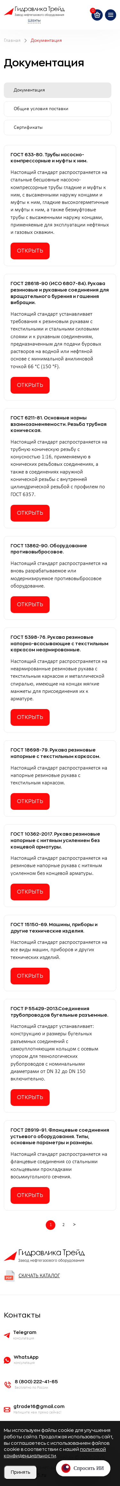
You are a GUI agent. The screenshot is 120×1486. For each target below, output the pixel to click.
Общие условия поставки (41, 108)
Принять (20, 1472)
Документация (29, 90)
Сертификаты (28, 127)
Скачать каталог (32, 1276)
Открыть (30, 251)
